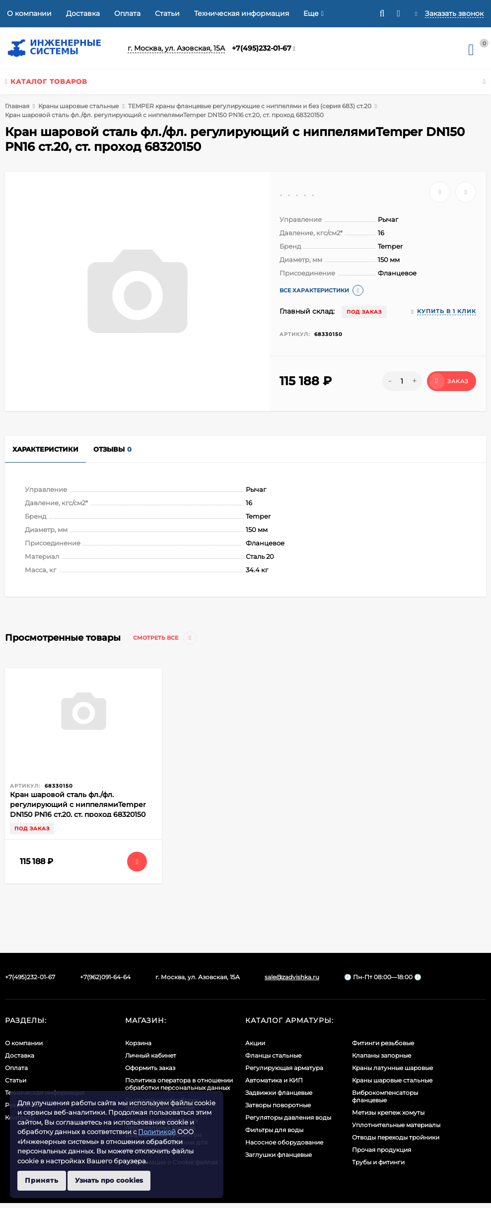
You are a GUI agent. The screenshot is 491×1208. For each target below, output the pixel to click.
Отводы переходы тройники (395, 1137)
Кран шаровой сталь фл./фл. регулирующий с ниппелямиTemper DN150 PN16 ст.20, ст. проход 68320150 (78, 804)
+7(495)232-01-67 (261, 48)
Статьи (167, 13)
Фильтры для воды (274, 1130)
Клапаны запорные (381, 1055)
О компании (29, 13)
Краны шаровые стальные (78, 106)
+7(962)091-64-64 (105, 977)
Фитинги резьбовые (383, 1043)
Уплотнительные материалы (396, 1125)
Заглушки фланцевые (278, 1154)
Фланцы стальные (273, 1055)
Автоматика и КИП (274, 1080)
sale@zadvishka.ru (292, 977)
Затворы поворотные (278, 1105)
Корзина (138, 1043)
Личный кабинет (150, 1055)
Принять (42, 1180)
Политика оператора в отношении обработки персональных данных (179, 1083)
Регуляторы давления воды (288, 1117)
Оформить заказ (150, 1068)
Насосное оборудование (284, 1142)
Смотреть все (165, 638)
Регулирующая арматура (284, 1068)
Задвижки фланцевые (278, 1092)
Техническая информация (241, 13)
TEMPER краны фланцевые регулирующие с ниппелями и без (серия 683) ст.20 (249, 106)
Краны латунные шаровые (392, 1068)
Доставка (83, 13)
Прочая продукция (381, 1149)
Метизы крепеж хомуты (388, 1112)
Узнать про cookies (109, 1180)
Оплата (127, 13)
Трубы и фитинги (378, 1162)
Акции (255, 1043)
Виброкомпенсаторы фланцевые (385, 1096)
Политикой (157, 1132)
